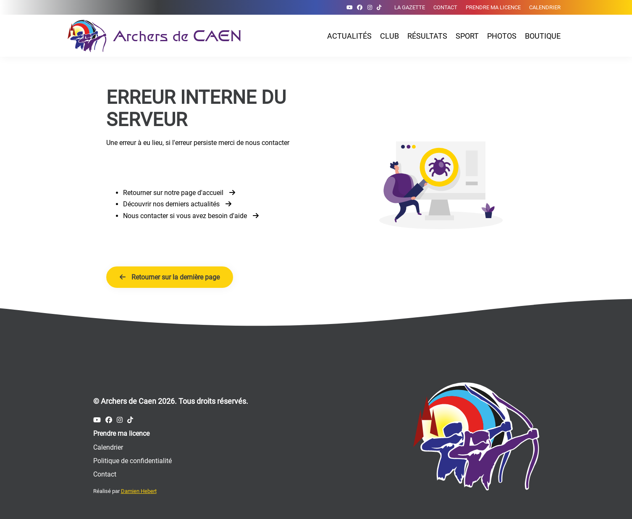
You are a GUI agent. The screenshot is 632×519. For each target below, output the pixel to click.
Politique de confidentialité (132, 461)
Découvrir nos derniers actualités (177, 204)
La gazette (409, 7)
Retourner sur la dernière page (170, 277)
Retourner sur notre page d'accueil (179, 193)
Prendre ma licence (493, 7)
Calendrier (545, 7)
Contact (445, 7)
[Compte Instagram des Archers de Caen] (369, 7)
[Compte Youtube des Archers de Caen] (349, 7)
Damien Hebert (139, 491)
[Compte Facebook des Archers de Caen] (359, 7)
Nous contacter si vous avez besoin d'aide (191, 216)
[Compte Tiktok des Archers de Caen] (379, 7)
